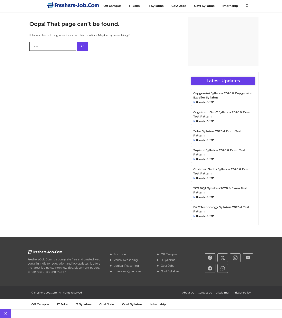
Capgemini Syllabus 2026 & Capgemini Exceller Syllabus (222, 95)
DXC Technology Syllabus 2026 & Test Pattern (221, 209)
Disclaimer (222, 292)
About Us (188, 292)
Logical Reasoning (126, 265)
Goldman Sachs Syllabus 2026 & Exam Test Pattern (221, 171)
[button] (247, 6)
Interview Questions (127, 271)
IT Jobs (134, 6)
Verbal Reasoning (126, 260)
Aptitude (120, 254)
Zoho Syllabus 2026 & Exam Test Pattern (217, 133)
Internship (230, 6)
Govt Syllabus (204, 6)
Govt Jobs (178, 6)
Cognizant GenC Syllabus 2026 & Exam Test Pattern (222, 114)
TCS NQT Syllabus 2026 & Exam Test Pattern (220, 190)
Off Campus (112, 6)
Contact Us (205, 292)
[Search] (82, 46)
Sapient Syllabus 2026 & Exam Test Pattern (219, 152)
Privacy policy (242, 292)
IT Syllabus (155, 6)
